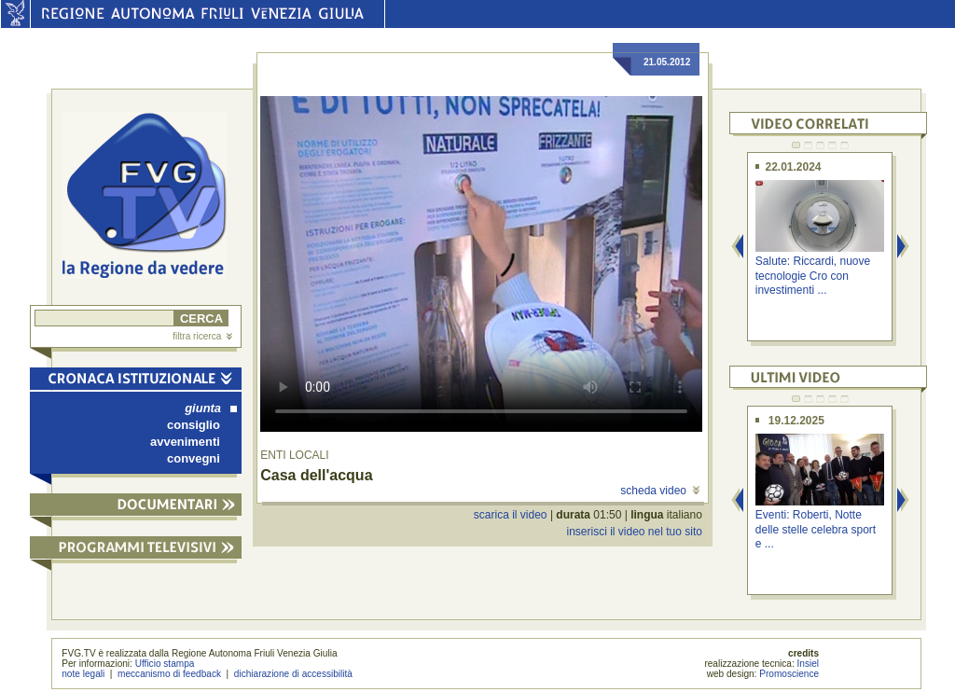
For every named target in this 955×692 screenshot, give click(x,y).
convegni (193, 458)
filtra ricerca (202, 336)
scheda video (659, 490)
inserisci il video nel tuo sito (633, 531)
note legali (83, 674)
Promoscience (789, 674)
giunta (211, 408)
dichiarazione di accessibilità (293, 674)
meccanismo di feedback (169, 674)
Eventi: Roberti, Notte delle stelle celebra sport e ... (815, 529)
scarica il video (510, 514)
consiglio (193, 425)
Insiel (808, 663)
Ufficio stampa (165, 663)
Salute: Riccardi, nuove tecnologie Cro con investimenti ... (812, 276)
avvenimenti (185, 442)
